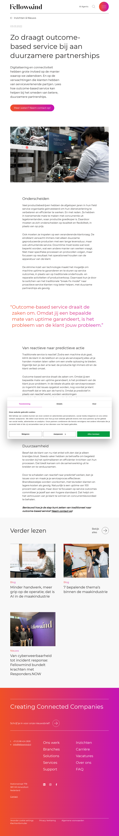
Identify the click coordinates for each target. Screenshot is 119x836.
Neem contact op (62, 511)
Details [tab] (59, 404)
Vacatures (84, 756)
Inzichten (84, 742)
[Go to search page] (93, 6)
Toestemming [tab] (24, 404)
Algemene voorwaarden (73, 820)
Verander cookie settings (21, 820)
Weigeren (25, 434)
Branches (51, 749)
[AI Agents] (83, 6)
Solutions (51, 756)
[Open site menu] (104, 7)
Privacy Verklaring (47, 820)
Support (50, 769)
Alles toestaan (93, 434)
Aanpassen (60, 434)
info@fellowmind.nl (22, 744)
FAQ (79, 769)
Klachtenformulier (18, 823)
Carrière (83, 749)
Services (50, 762)
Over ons (83, 762)
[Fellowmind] (26, 6)
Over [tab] (94, 404)
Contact (14, 797)
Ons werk (51, 742)
